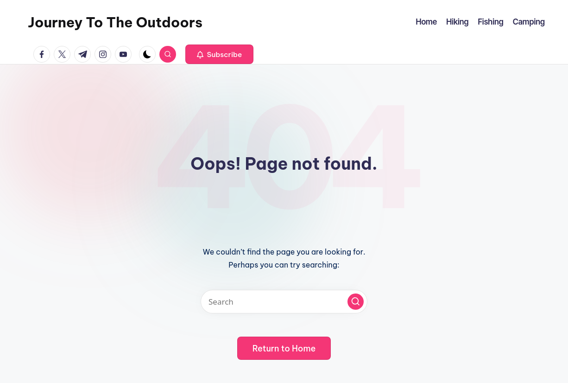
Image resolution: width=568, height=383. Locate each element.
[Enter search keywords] (284, 301)
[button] (219, 54)
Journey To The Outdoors (115, 22)
